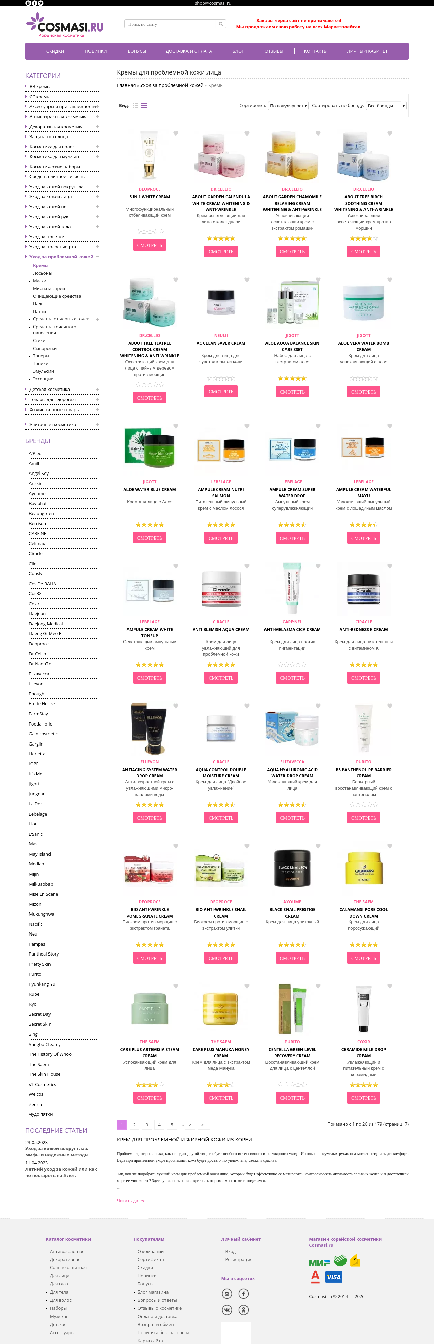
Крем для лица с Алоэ (150, 501)
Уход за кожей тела (50, 227)
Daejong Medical (46, 624)
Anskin (35, 483)
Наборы (58, 1308)
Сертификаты (152, 1259)
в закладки (175, 133)
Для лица (60, 1276)
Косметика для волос (52, 147)
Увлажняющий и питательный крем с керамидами (363, 1068)
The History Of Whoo (50, 1054)
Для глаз (59, 1284)
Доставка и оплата (189, 51)
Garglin (36, 744)
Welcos (36, 1094)
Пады (38, 303)
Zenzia (35, 1104)
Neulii (35, 934)
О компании (151, 1251)
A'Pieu (35, 453)
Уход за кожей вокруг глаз (57, 187)
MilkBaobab (41, 884)
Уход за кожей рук (48, 217)
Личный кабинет (367, 51)
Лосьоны (42, 273)
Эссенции (43, 379)
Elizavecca (39, 674)
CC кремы (39, 96)
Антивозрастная (67, 1251)
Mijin (34, 874)
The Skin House (44, 1074)
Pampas (37, 944)
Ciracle (36, 553)
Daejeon (37, 613)
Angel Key (39, 473)
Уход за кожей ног (48, 207)
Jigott (34, 784)
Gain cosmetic (43, 734)
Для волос (61, 1300)
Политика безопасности (163, 1332)
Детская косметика (49, 389)
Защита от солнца (48, 136)
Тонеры (41, 356)
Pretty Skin (40, 964)
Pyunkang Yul (42, 984)
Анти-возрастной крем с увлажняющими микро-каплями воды (149, 788)
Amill (34, 463)
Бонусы (146, 1284)
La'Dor (35, 804)
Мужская (59, 1316)
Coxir (34, 604)
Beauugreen (41, 513)
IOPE (34, 764)
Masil (34, 844)
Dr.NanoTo (40, 663)
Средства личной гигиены (57, 176)
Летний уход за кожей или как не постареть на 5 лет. (61, 1172)
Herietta (37, 754)
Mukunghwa (41, 914)
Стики (39, 340)
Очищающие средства (57, 296)
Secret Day (40, 1014)
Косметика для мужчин (54, 156)
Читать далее (131, 1201)
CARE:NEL (39, 533)
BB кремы (40, 86)
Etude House (42, 703)
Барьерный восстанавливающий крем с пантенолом (363, 788)
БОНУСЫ (137, 51)
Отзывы (274, 51)
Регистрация (239, 1259)
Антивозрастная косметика (58, 116)
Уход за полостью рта (52, 247)
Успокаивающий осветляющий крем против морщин (364, 222)
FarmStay (38, 714)
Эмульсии (43, 371)
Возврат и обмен (156, 1324)
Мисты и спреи (49, 288)
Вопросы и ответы (157, 1300)
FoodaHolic (40, 724)
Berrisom (38, 523)
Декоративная (65, 1259)
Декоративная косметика (56, 127)
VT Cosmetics (42, 1084)
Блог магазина (153, 1292)
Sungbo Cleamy (45, 1044)
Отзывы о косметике (160, 1308)
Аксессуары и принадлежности (62, 106)
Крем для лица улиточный (292, 921)
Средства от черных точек (61, 319)
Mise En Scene (43, 894)
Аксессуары (62, 1332)
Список (135, 105)
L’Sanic (36, 834)
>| (203, 1124)
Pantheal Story (44, 954)
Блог (238, 51)
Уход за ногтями (46, 237)
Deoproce (39, 643)
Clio (33, 564)
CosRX (35, 593)
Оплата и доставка (157, 1316)
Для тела (59, 1292)
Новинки (96, 51)
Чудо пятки (41, 1114)
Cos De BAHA (42, 584)
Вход (230, 1251)
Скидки (55, 51)
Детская (58, 1324)
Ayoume (37, 493)
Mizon (35, 904)
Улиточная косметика (52, 424)
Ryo (32, 1004)
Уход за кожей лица (50, 196)
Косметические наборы (54, 167)
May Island (40, 854)
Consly (35, 573)
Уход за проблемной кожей (61, 257)
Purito (35, 974)
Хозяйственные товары (54, 409)
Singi (34, 1034)
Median (36, 864)
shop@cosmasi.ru (213, 3)
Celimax (37, 543)
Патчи (39, 311)
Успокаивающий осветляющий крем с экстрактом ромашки (292, 222)
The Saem (39, 1064)
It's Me (35, 774)
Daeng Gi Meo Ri (46, 633)
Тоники (40, 363)
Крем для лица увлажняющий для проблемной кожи (221, 648)
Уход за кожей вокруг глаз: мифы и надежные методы (57, 1151)
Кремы (41, 265)
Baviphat (38, 503)
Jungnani (38, 794)
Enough (36, 694)
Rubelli (36, 994)
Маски (39, 281)
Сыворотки (45, 348)
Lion (33, 824)
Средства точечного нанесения (54, 329)
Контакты (316, 51)
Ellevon (36, 683)
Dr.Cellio (37, 654)
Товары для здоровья (52, 399)
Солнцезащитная (68, 1267)
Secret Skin (40, 1024)
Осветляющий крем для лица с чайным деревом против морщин (150, 368)
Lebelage (38, 814)
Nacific (35, 924)
